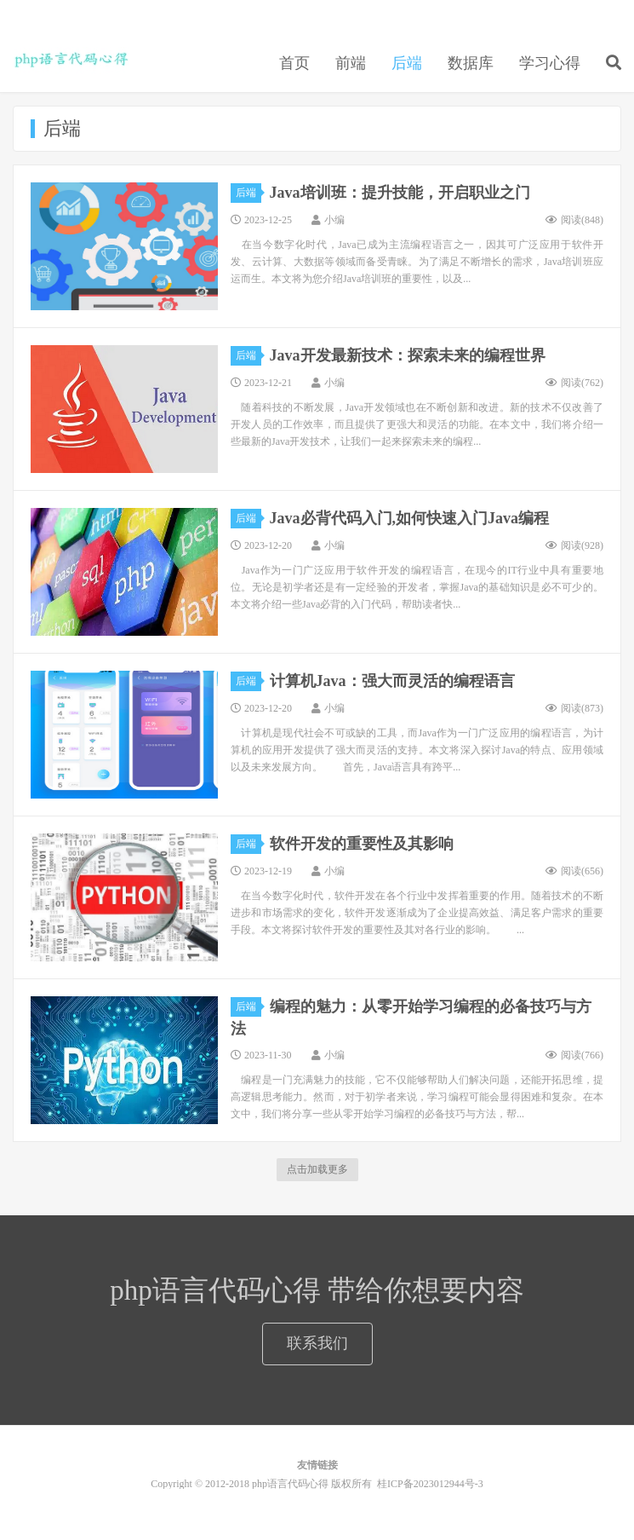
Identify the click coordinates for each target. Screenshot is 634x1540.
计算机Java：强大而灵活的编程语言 (392, 680)
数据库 (471, 63)
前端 (350, 63)
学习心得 (549, 63)
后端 (406, 63)
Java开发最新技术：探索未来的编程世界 (407, 355)
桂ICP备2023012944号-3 (430, 1484)
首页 (294, 63)
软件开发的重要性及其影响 (362, 843)
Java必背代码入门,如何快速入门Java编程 (410, 518)
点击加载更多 (317, 1169)
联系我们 (317, 1343)
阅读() (574, 220)
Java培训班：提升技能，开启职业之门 (400, 192)
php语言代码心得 (71, 60)
